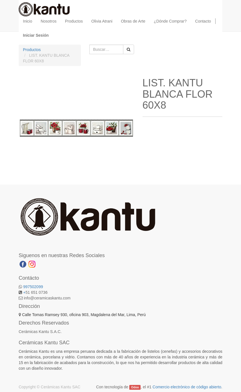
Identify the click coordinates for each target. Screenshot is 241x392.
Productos (32, 49)
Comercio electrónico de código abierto (186, 387)
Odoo (135, 387)
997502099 (33, 286)
